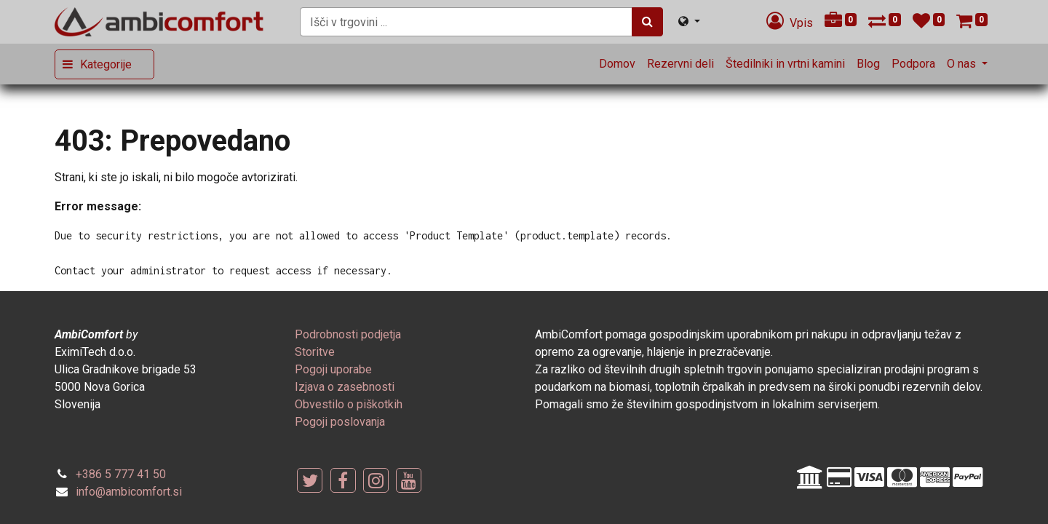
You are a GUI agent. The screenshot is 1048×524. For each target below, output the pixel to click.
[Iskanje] (647, 21)
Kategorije (106, 64)
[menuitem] (617, 64)
